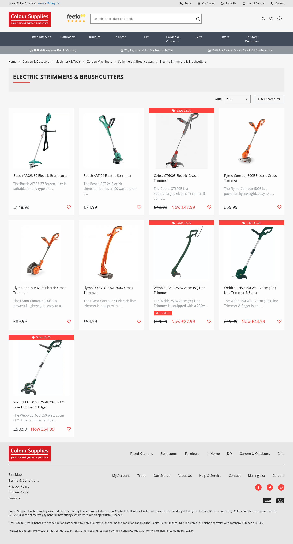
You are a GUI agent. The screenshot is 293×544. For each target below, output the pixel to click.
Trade (185, 3)
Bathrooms (68, 37)
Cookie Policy (19, 492)
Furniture (94, 37)
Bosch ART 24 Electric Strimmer (108, 175)
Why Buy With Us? (134, 50)
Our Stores (206, 3)
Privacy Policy (19, 486)
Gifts (199, 37)
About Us (228, 3)
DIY (146, 37)
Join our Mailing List (49, 3)
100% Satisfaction (222, 50)
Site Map (15, 474)
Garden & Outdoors (172, 39)
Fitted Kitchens (41, 37)
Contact (277, 3)
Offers (225, 37)
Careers (278, 475)
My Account (121, 475)
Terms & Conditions (24, 480)
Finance (14, 498)
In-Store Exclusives (252, 39)
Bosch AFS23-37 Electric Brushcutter (41, 175)
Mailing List (256, 475)
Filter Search (269, 99)
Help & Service (253, 3)
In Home (120, 37)
